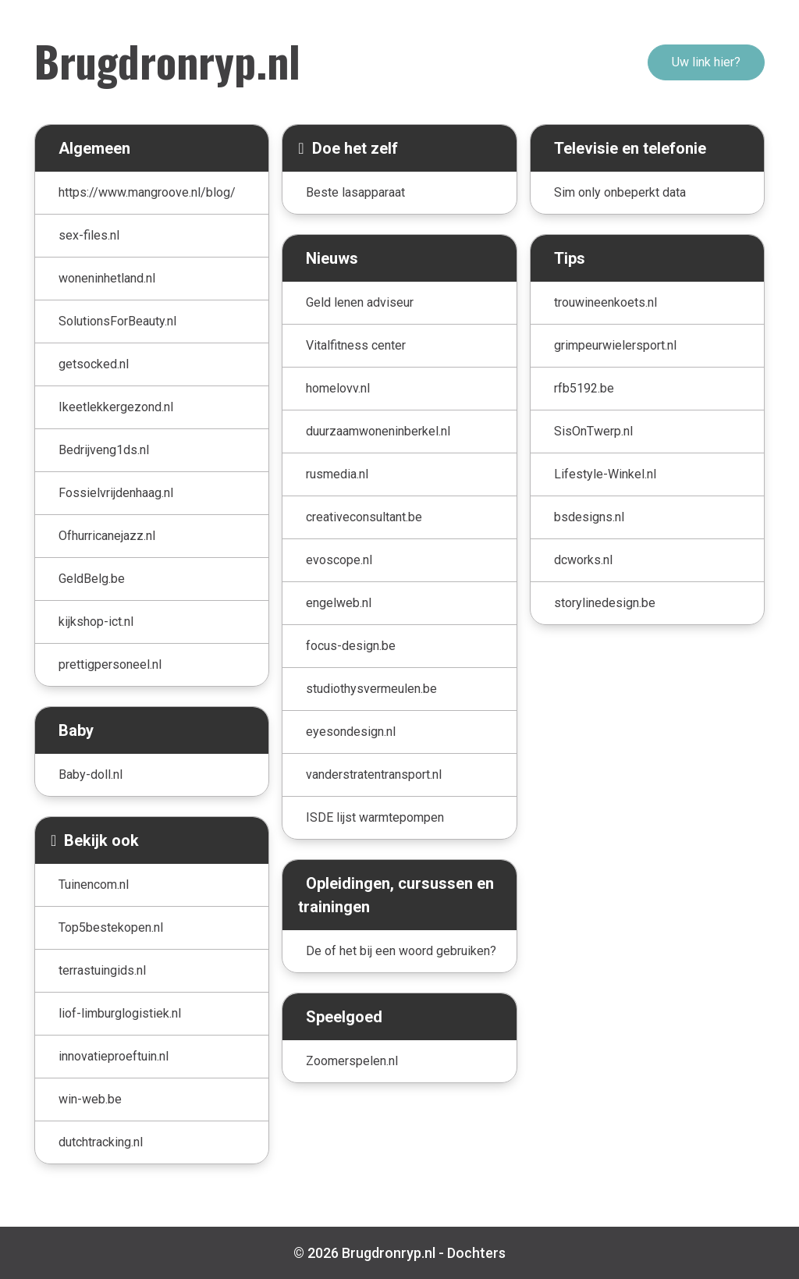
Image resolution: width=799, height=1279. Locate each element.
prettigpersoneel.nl (110, 664)
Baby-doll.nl (91, 774)
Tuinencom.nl (94, 884)
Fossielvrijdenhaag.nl (116, 492)
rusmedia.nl (337, 474)
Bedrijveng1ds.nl (104, 449)
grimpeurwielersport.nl (615, 345)
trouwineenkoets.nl (605, 302)
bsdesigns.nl (589, 517)
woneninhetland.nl (107, 278)
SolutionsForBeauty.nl (117, 321)
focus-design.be (351, 645)
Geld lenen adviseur (360, 302)
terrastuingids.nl (102, 970)
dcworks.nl (583, 559)
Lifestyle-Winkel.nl (605, 474)
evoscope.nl (339, 559)
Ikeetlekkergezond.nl (116, 407)
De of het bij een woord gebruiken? (401, 950)
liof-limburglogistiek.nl (120, 1013)
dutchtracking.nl (101, 1142)
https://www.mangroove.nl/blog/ (147, 192)
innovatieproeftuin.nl (114, 1056)
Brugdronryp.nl (167, 60)
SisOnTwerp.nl (593, 431)
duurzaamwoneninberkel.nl (378, 431)
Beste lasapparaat (355, 192)
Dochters (476, 1253)
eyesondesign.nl (351, 731)
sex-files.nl (89, 235)
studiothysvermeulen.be (371, 688)
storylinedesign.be (604, 602)
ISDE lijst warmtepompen (375, 817)
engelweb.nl (338, 602)
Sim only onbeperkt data (620, 192)
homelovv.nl (338, 388)
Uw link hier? (706, 62)
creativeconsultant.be (364, 517)
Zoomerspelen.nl (352, 1060)
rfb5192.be (584, 388)
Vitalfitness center (356, 345)
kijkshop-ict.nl (96, 621)
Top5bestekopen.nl (111, 927)
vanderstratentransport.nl (374, 774)
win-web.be (90, 1099)
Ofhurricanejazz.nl (107, 535)
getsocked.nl (94, 364)
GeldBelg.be (92, 578)
